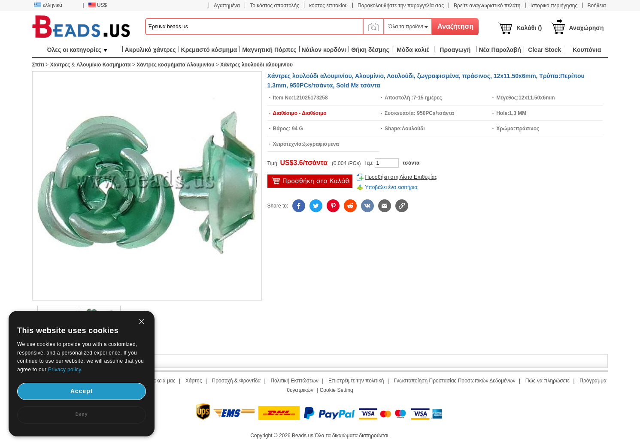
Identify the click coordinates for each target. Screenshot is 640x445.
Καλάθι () (529, 27)
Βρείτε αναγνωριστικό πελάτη (487, 6)
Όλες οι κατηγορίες (77, 49)
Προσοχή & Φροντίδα (236, 381)
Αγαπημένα (227, 6)
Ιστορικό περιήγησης (554, 6)
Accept (81, 391)
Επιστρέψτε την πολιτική (356, 381)
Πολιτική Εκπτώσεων (294, 381)
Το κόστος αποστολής (274, 6)
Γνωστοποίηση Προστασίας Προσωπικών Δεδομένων (455, 381)
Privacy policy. (65, 370)
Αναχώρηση (586, 27)
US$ (97, 5)
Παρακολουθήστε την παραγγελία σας (401, 6)
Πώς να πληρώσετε (547, 381)
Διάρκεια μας (160, 381)
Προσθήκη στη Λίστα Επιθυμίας (401, 177)
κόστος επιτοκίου (328, 6)
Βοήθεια (596, 6)
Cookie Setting (336, 390)
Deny (82, 414)
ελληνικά (48, 5)
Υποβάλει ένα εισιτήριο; (392, 187)
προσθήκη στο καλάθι (309, 181)
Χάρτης (193, 381)
